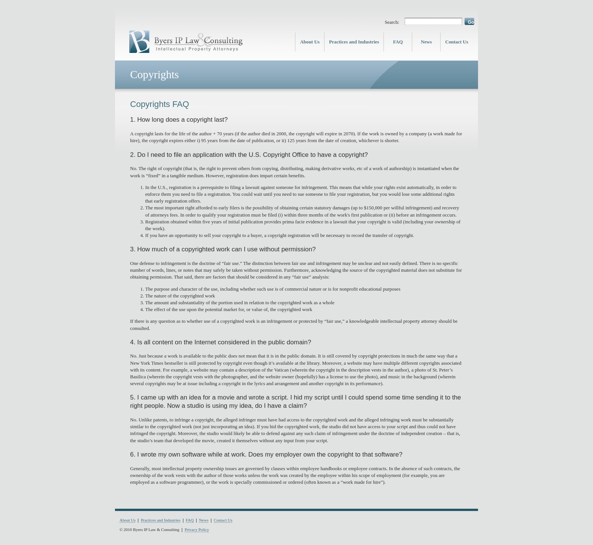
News (426, 42)
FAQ (398, 42)
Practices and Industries (354, 42)
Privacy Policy (197, 530)
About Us (310, 42)
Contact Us (456, 42)
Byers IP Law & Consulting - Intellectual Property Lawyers (186, 42)
